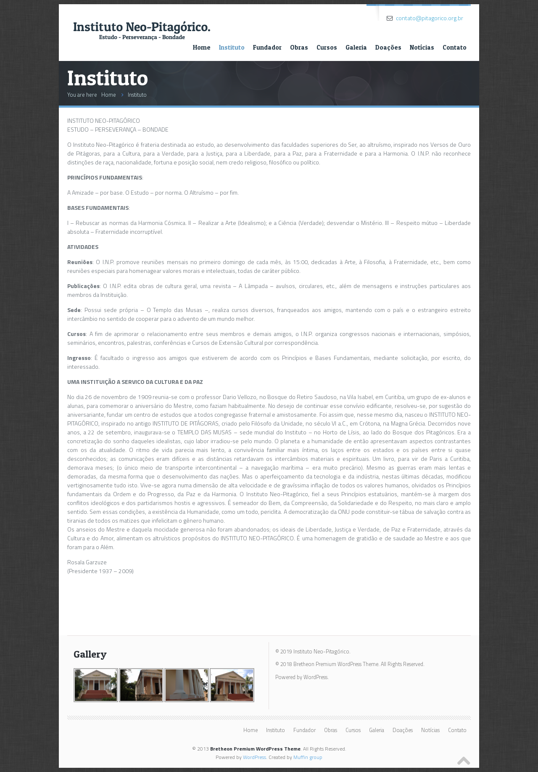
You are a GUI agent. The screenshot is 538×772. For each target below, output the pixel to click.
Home (202, 47)
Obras (299, 47)
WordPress (254, 757)
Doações (388, 47)
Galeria (356, 47)
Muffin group (307, 757)
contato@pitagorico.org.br (429, 17)
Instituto (232, 47)
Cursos (326, 47)
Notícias (422, 47)
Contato (455, 47)
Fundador (267, 47)
